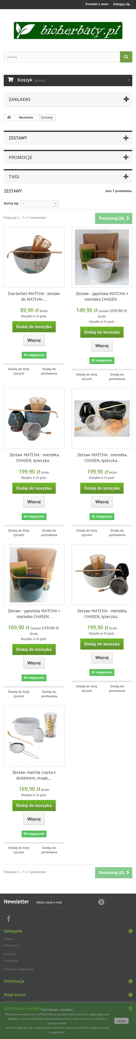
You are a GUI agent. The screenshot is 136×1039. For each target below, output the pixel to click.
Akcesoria (11, 945)
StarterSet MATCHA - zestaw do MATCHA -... (34, 296)
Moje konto (14, 995)
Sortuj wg (11, 203)
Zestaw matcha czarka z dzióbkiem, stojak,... (34, 775)
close (121, 1021)
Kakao (8, 939)
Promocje (20, 157)
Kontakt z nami (97, 4)
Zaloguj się (121, 4)
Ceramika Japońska (19, 969)
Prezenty (10, 954)
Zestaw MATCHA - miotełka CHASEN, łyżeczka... (34, 457)
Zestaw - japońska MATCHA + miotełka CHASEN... (102, 296)
